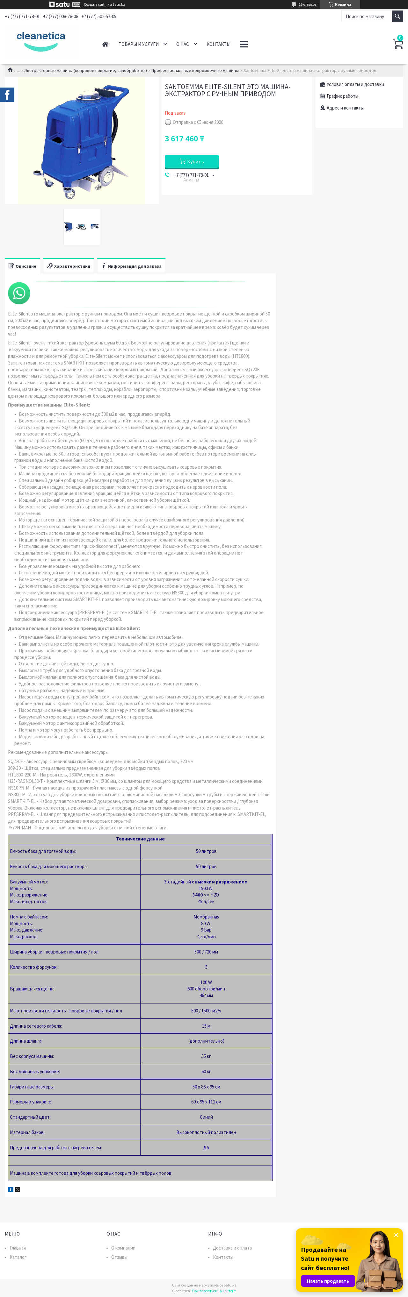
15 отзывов (308, 4)
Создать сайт (95, 4)
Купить (195, 161)
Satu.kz (230, 1285)
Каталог (18, 1257)
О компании (123, 1248)
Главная (105, 44)
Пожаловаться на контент (214, 1290)
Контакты (218, 44)
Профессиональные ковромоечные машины (195, 70)
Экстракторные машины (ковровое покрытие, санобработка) (86, 70)
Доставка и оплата (232, 1248)
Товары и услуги (139, 44)
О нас (182, 44)
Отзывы (119, 1257)
